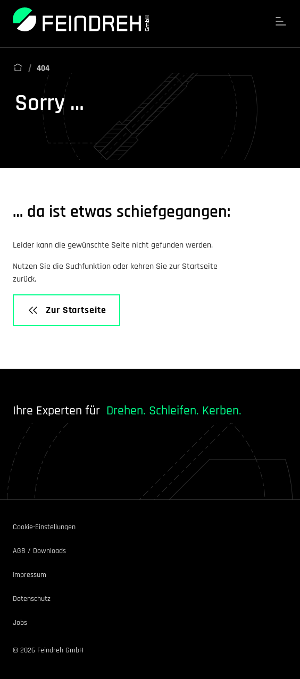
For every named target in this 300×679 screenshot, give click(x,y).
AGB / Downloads (39, 551)
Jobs (20, 622)
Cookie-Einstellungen (44, 527)
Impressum (29, 575)
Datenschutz (32, 599)
